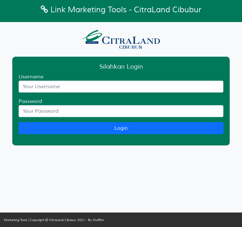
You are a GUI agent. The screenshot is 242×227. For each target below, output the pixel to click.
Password (30, 101)
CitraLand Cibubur (62, 220)
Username (31, 77)
